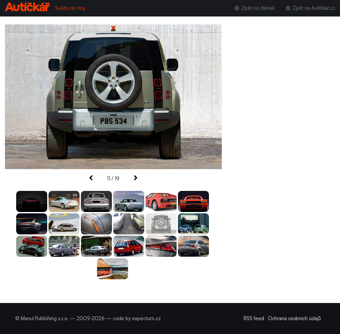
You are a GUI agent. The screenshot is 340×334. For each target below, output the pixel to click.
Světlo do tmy (70, 8)
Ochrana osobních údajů (294, 318)
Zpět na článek (253, 8)
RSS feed (254, 318)
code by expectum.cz (137, 318)
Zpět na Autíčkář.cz (310, 8)
